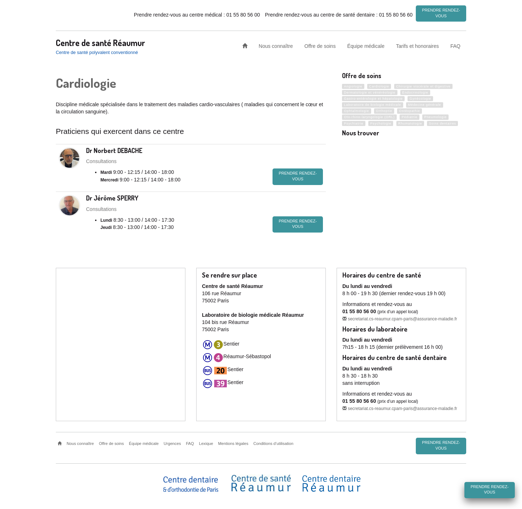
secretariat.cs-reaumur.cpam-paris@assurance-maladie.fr (399, 317)
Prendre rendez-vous (441, 13)
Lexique (206, 442)
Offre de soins (320, 45)
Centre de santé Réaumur (100, 41)
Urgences (172, 442)
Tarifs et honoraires (417, 45)
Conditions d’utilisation (273, 442)
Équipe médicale (365, 45)
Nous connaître (276, 45)
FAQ (455, 45)
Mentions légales (233, 442)
